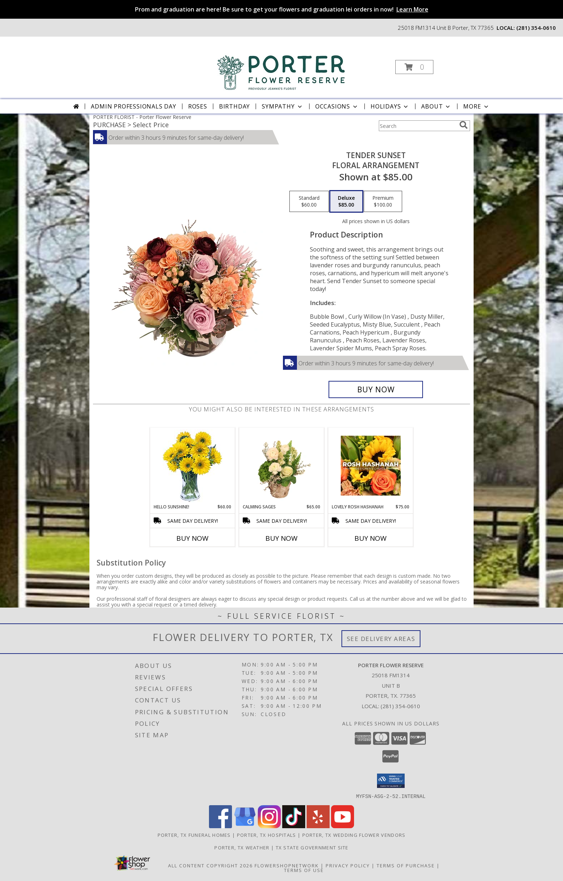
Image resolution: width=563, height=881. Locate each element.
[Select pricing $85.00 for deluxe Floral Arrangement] (346, 201)
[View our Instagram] (269, 825)
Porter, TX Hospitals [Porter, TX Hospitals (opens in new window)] (266, 834)
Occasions (337, 106)
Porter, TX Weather (241, 847)
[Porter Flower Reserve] (280, 64)
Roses (197, 106)
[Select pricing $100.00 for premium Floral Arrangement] (383, 201)
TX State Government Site (312, 847)
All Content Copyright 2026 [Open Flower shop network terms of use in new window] (210, 865)
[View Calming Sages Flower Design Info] (282, 465)
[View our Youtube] (342, 825)
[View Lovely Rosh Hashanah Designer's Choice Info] (371, 465)
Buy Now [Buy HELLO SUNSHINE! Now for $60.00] (192, 538)
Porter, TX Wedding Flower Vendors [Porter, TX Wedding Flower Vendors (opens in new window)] (354, 834)
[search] (463, 125)
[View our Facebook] (220, 825)
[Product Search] (417, 126)
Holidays (390, 106)
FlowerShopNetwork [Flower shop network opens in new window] (287, 865)
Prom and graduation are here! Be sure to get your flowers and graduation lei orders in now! (281, 9)
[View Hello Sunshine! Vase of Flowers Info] (193, 465)
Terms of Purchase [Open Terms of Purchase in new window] (406, 865)
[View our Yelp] (318, 825)
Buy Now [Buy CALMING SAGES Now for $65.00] (281, 538)
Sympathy (282, 106)
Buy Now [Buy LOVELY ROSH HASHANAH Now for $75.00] (370, 538)
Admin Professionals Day (133, 106)
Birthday (234, 106)
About (436, 106)
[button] (414, 67)
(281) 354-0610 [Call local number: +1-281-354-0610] (536, 27)
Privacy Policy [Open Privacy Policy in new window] (348, 865)
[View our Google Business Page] (244, 825)
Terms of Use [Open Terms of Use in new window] (304, 870)
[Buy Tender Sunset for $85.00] (376, 389)
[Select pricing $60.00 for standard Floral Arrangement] (309, 201)
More (476, 106)
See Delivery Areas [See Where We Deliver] (381, 639)
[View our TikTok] (293, 825)
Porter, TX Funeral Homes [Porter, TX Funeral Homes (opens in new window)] (194, 834)
